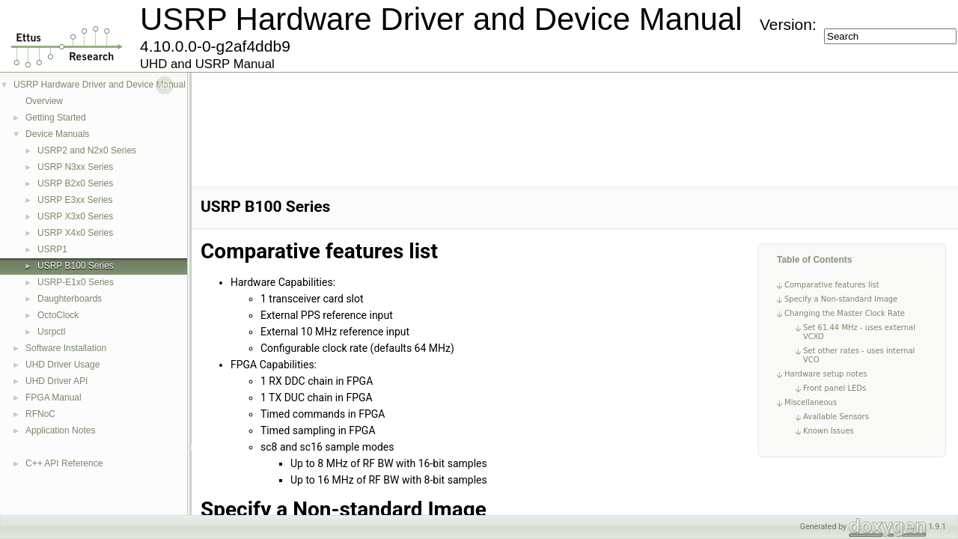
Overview (44, 101)
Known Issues (828, 431)
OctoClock (58, 315)
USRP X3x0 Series (75, 216)
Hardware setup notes (825, 374)
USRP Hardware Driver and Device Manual (99, 84)
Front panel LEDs (834, 388)
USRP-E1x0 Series (75, 282)
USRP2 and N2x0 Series (86, 150)
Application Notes (60, 430)
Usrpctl (51, 331)
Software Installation (65, 348)
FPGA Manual (53, 397)
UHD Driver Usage (62, 364)
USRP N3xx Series (75, 167)
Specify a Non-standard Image (840, 299)
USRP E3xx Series (74, 200)
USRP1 (52, 249)
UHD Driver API (56, 381)
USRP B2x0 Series (75, 183)
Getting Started (55, 117)
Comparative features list (831, 285)
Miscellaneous (810, 402)
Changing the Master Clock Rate (844, 313)
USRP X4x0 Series (75, 233)
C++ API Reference (64, 463)
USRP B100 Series (75, 266)
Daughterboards (69, 298)
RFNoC (40, 414)
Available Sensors (836, 416)
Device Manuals (57, 134)
